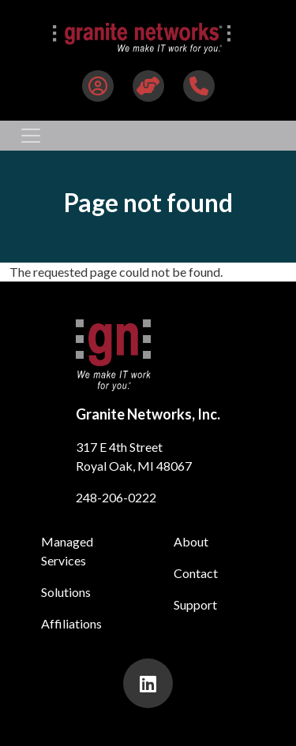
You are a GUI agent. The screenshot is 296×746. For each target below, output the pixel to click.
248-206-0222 (116, 497)
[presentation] (148, 683)
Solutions (66, 591)
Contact (196, 572)
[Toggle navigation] (30, 136)
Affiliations (71, 623)
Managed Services (67, 551)
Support (195, 604)
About (191, 541)
